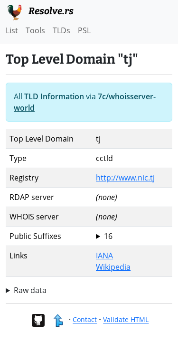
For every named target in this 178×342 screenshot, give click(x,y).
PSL (84, 30)
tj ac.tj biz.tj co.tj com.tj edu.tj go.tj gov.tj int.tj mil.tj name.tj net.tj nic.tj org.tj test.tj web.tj (132, 236)
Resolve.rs (40, 11)
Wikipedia (113, 267)
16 (108, 236)
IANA (104, 255)
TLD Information (54, 96)
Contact (85, 319)
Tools (35, 30)
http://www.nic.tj (125, 177)
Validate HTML (126, 319)
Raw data (30, 290)
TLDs (61, 30)
